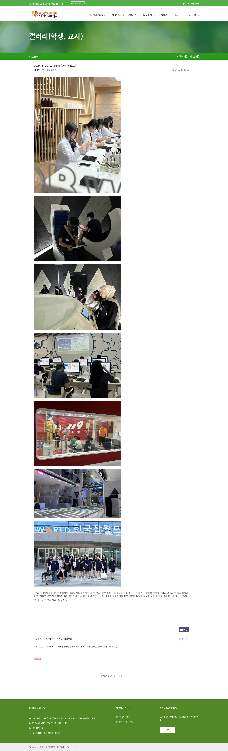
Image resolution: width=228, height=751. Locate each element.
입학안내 (118, 15)
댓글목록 (38, 659)
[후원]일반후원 (122, 716)
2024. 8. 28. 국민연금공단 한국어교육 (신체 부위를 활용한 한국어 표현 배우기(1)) (81, 646)
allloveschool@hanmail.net (46, 732)
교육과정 (134, 15)
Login (183, 3)
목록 (184, 629)
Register (195, 3)
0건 (41, 69)
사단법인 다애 (78, 3)
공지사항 (193, 15)
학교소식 (149, 15)
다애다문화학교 (99, 15)
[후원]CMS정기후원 (124, 721)
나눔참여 (164, 15)
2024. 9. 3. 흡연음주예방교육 (59, 639)
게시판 (179, 15)
